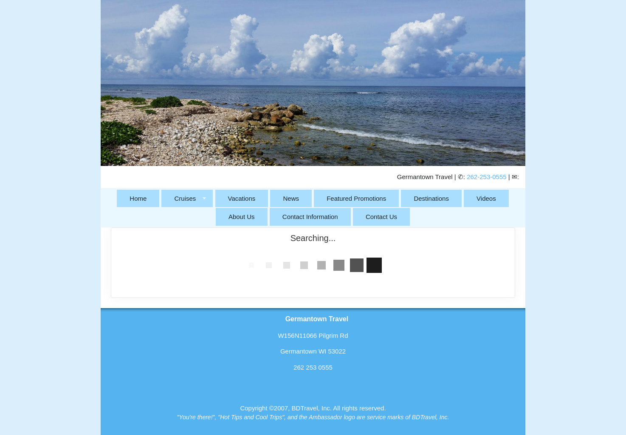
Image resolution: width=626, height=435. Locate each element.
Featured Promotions (356, 198)
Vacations (242, 198)
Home (138, 198)
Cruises (185, 198)
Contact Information (310, 216)
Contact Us (381, 216)
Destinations (431, 198)
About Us (241, 216)
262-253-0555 (486, 176)
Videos (486, 198)
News (291, 198)
